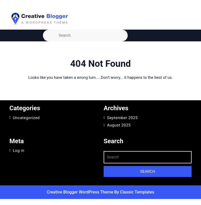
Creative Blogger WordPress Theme (80, 192)
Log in (18, 150)
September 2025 (122, 117)
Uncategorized (26, 117)
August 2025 (119, 125)
